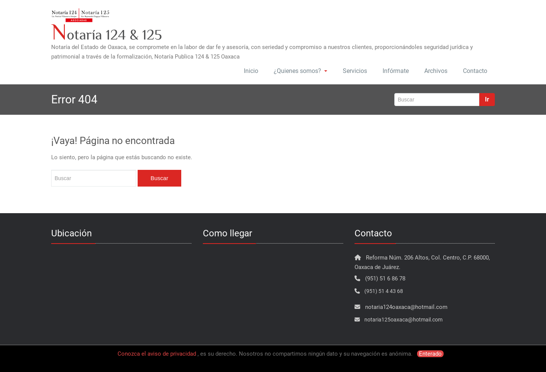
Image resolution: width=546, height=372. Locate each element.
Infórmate (396, 70)
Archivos (435, 70)
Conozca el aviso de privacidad (157, 353)
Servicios (355, 70)
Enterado (430, 353)
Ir (487, 99)
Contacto (475, 70)
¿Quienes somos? (300, 70)
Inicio (251, 70)
